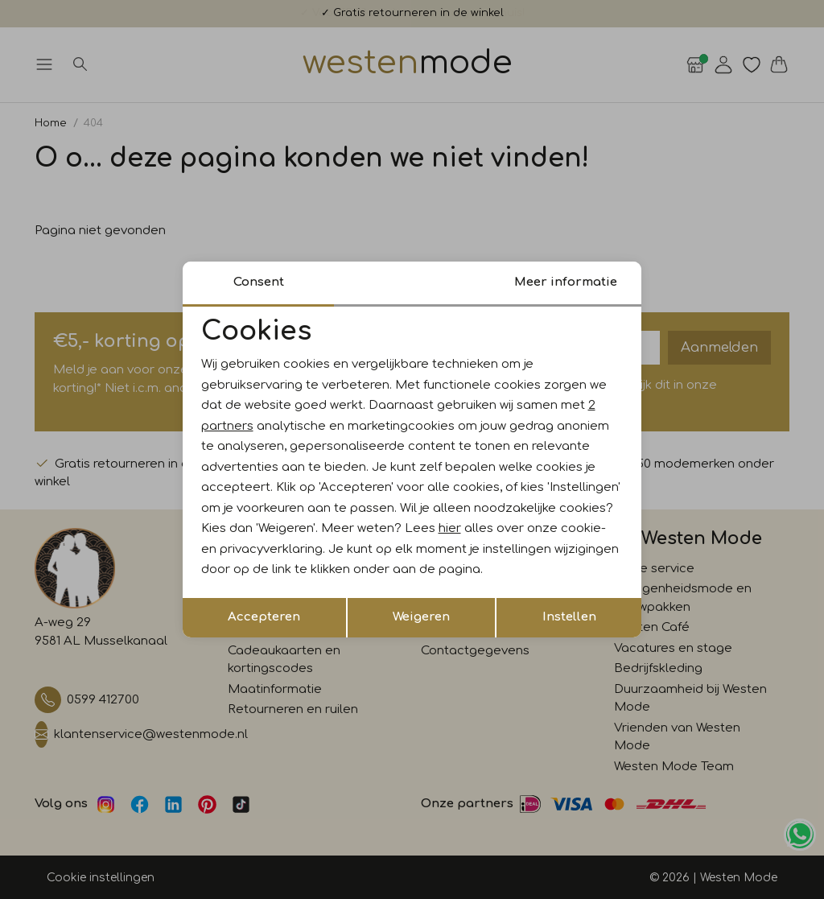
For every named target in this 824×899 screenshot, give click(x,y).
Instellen (569, 617)
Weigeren (421, 617)
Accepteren (264, 617)
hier (450, 528)
